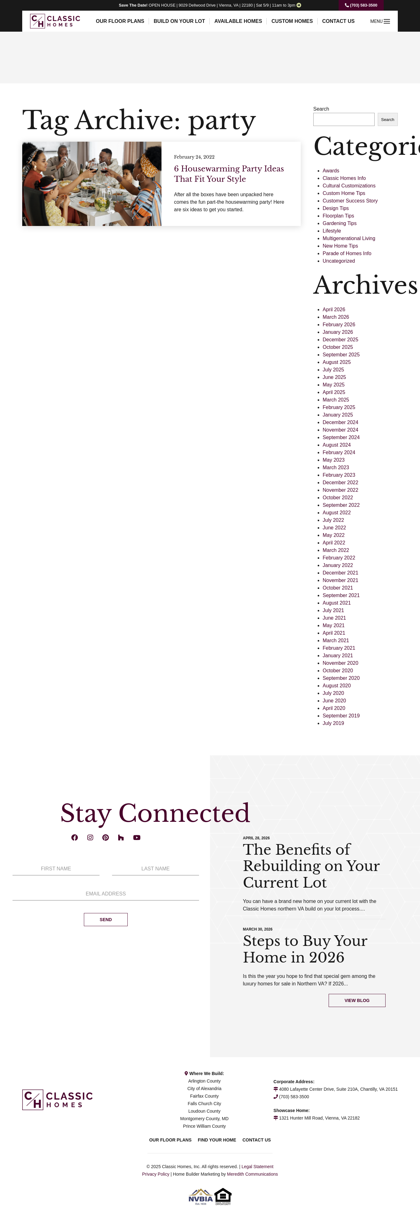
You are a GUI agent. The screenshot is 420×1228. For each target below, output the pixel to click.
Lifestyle (332, 231)
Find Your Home (217, 1139)
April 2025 (334, 392)
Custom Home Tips (344, 193)
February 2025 (339, 407)
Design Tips (336, 208)
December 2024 (340, 422)
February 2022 (339, 557)
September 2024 (341, 437)
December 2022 (340, 482)
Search (321, 109)
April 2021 (334, 633)
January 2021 (338, 655)
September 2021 (341, 595)
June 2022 (334, 527)
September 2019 (341, 715)
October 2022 (338, 497)
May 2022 (334, 535)
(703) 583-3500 (361, 5)
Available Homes (238, 21)
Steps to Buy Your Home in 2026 (305, 949)
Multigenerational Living (349, 238)
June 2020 (334, 700)
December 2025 (340, 339)
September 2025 (341, 354)
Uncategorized (339, 261)
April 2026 (334, 309)
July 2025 (333, 369)
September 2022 (341, 505)
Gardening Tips (340, 223)
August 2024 (337, 445)
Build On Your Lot (179, 21)
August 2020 (337, 685)
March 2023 (336, 467)
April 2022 (334, 542)
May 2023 (334, 460)
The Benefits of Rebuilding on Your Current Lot (311, 866)
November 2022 (340, 490)
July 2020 (333, 693)
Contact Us (338, 21)
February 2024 (339, 452)
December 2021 (340, 572)
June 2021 (334, 618)
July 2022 (333, 520)
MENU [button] (380, 21)
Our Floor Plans (120, 21)
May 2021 (334, 625)
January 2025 (338, 414)
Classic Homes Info (344, 178)
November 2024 (340, 430)
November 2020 (340, 663)
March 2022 (336, 550)
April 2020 (334, 708)
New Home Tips (340, 246)
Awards (331, 170)
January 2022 (338, 565)
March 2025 (336, 399)
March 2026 (336, 317)
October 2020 (338, 670)
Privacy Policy (155, 1174)
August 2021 (337, 603)
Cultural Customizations (349, 185)
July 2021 (333, 610)
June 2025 (334, 377)
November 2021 (340, 580)
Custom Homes (292, 21)
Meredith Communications (252, 1174)
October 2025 (338, 347)
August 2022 (337, 512)
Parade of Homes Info (347, 253)
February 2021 (339, 648)
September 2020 (341, 678)
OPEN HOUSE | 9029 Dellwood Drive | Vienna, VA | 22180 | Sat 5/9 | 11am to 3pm (207, 5)
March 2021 (336, 640)
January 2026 (338, 332)
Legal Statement (258, 1166)
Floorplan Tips (338, 215)
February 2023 (339, 475)
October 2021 (338, 587)
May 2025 (334, 384)
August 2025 (337, 362)
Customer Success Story (350, 200)
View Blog (357, 1000)
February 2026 (339, 324)
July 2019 (333, 723)
